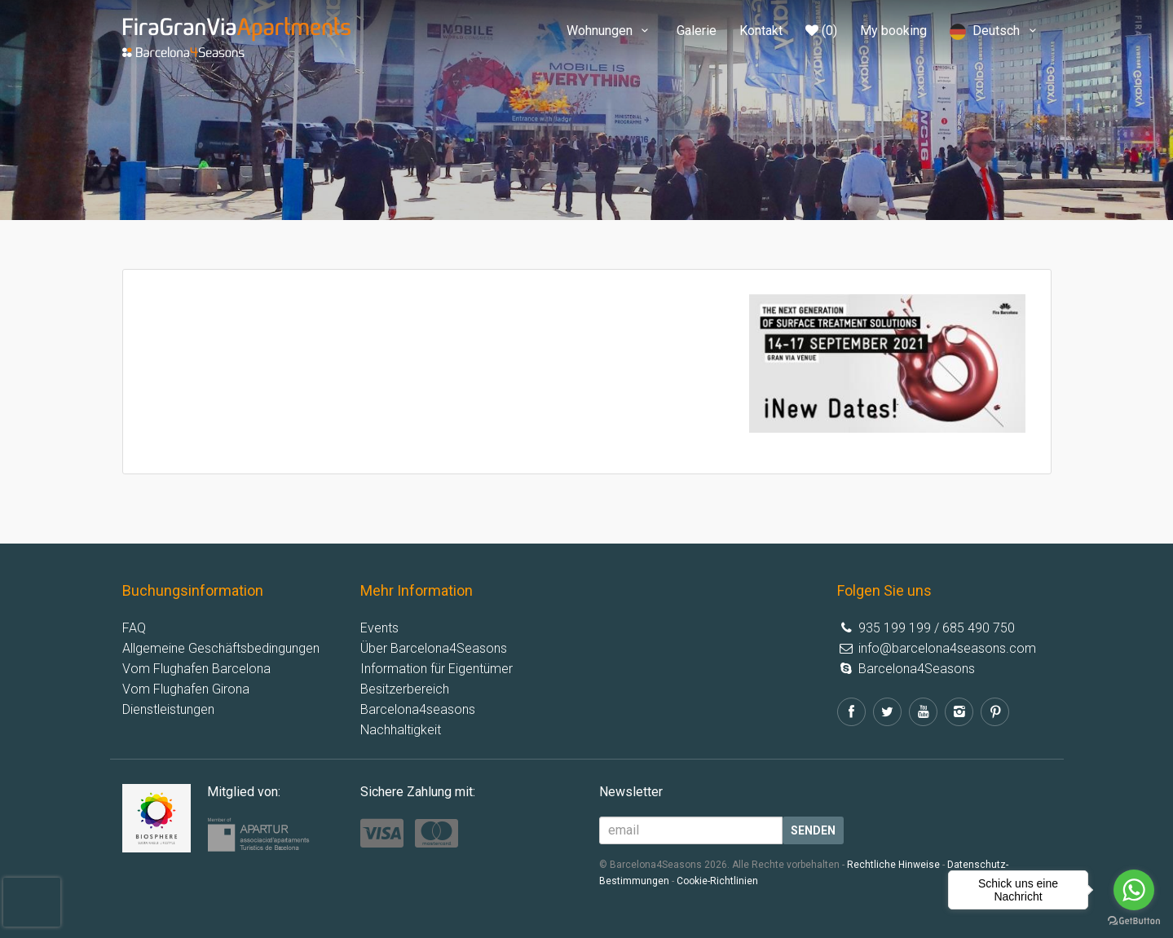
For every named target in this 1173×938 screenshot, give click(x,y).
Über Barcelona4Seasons (433, 648)
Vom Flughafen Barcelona (196, 668)
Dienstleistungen (168, 709)
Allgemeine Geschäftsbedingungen (221, 648)
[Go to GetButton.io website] (1134, 921)
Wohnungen (610, 30)
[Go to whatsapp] (1133, 890)
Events (379, 628)
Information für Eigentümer (436, 668)
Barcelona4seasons (417, 709)
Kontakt (761, 30)
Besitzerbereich (404, 689)
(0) (821, 30)
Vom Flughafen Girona (185, 689)
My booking (893, 30)
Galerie (697, 30)
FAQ (134, 628)
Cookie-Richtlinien (717, 881)
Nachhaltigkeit (400, 730)
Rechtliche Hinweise (893, 864)
